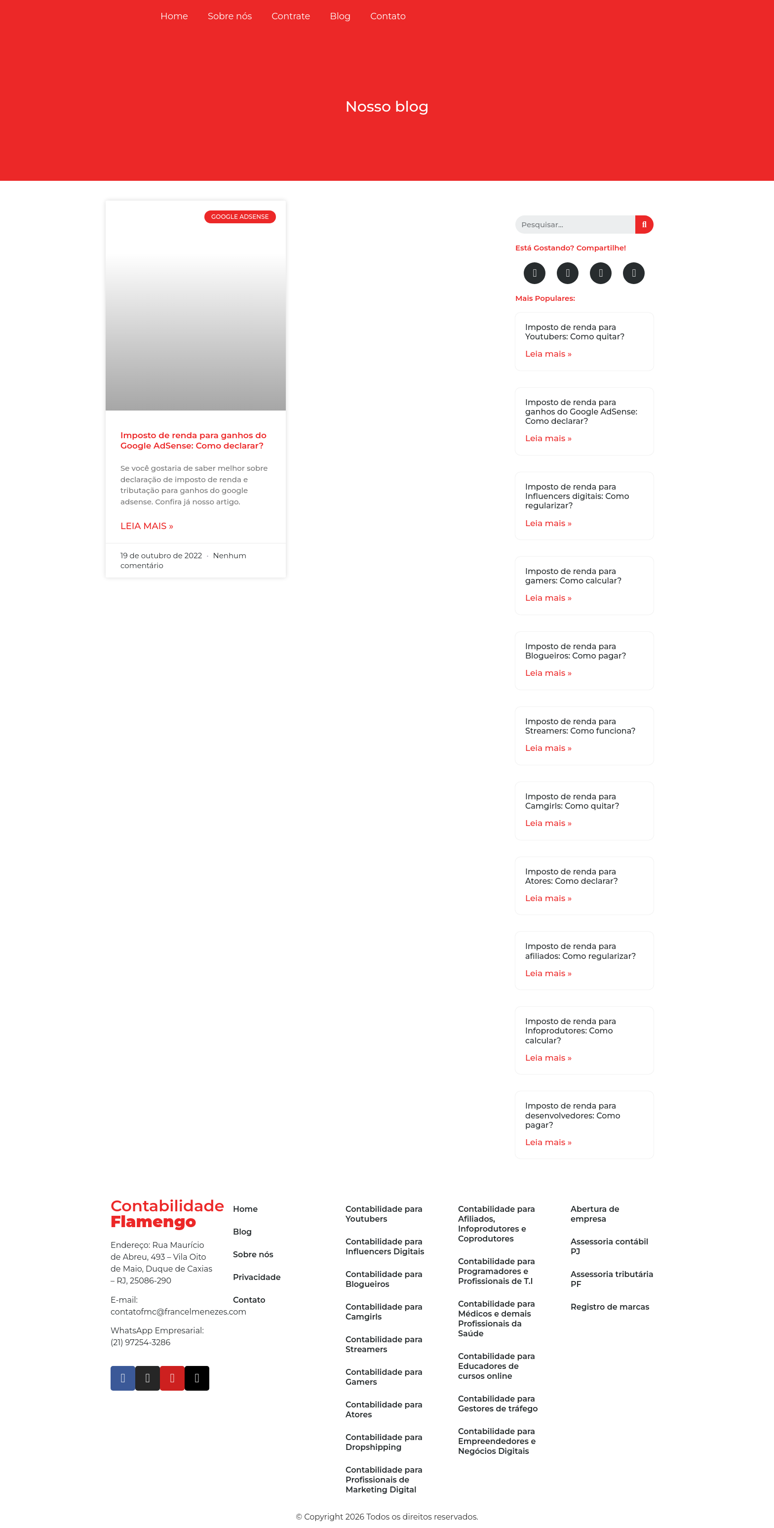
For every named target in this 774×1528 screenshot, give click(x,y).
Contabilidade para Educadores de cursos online (496, 1366)
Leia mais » (146, 526)
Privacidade (257, 1277)
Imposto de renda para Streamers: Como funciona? (580, 726)
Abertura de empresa (595, 1214)
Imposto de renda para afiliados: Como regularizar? (580, 951)
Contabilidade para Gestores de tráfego (498, 1403)
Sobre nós (230, 16)
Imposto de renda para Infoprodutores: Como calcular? (570, 1031)
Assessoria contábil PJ (609, 1246)
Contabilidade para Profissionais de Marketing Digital (384, 1479)
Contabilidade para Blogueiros (384, 1279)
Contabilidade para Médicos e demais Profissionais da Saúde (496, 1318)
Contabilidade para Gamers (384, 1377)
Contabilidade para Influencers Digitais (385, 1246)
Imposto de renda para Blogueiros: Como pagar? (575, 651)
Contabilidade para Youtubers (384, 1214)
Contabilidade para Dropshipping (384, 1442)
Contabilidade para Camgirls (384, 1312)
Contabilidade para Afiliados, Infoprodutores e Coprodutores (496, 1223)
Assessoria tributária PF (612, 1279)
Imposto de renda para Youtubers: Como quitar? (575, 332)
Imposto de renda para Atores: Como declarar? (571, 876)
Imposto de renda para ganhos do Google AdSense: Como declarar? (193, 440)
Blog (340, 16)
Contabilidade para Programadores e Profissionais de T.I (496, 1271)
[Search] (644, 224)
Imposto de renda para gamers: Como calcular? (573, 576)
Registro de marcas (610, 1307)
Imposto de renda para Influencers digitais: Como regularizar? (577, 496)
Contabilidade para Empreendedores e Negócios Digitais (497, 1441)
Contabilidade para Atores (384, 1409)
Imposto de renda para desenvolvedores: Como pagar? (572, 1115)
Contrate (290, 16)
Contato (388, 16)
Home (174, 16)
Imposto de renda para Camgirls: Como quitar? (572, 801)
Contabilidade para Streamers (384, 1344)
